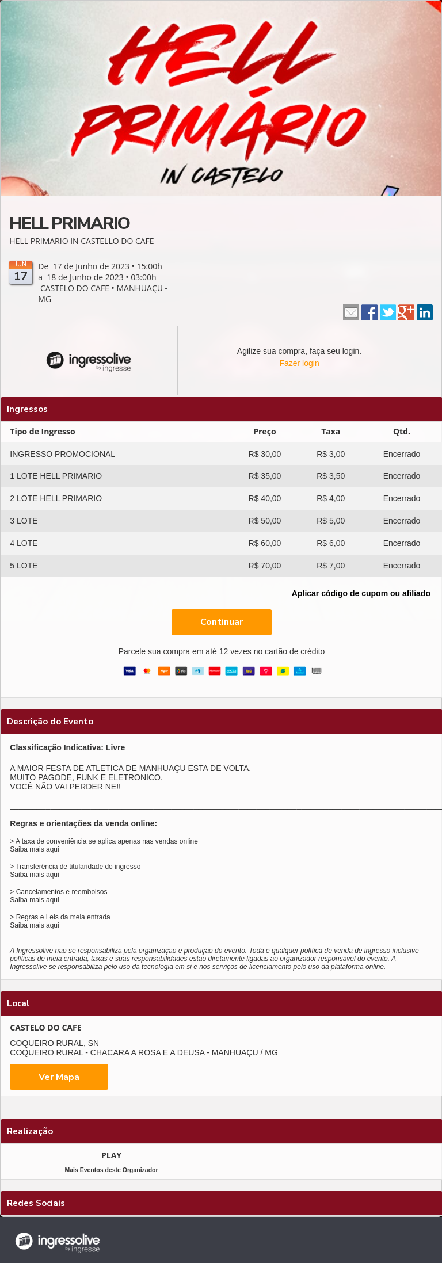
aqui (52, 849)
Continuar (221, 622)
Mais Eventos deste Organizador (111, 1169)
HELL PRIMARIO (69, 223)
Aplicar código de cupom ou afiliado (361, 593)
